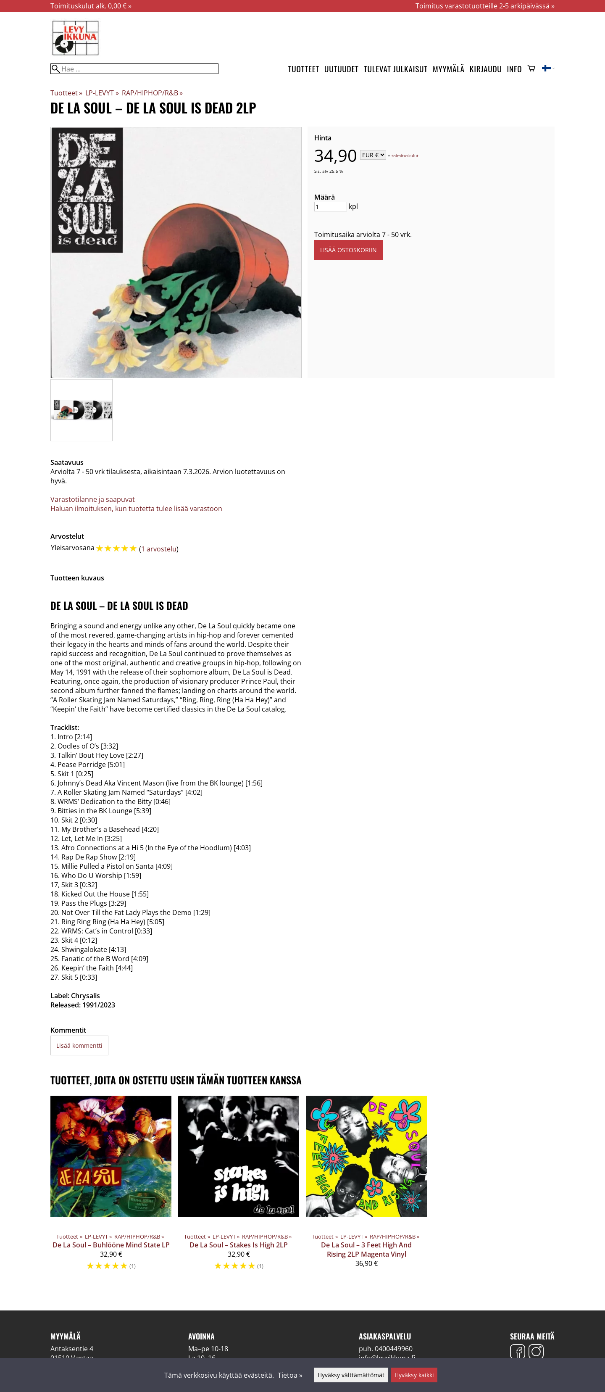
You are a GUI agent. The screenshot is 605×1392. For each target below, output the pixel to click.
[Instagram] (536, 1352)
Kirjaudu (486, 69)
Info (514, 69)
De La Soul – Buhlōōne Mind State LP (111, 1245)
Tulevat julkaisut (396, 69)
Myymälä (449, 69)
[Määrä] (330, 206)
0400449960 (394, 1348)
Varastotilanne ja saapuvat (92, 499)
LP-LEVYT (101, 93)
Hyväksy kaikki (414, 1375)
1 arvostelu (158, 549)
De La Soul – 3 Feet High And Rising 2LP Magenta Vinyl (366, 1249)
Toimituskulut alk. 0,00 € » (91, 6)
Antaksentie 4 (71, 1348)
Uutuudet (341, 69)
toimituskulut (405, 155)
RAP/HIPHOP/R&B (152, 93)
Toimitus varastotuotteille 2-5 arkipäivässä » (485, 6)
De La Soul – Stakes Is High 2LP (238, 1245)
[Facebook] (517, 1352)
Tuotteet (303, 69)
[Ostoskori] (531, 69)
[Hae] (134, 68)
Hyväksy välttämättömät (351, 1375)
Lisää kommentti (79, 1045)
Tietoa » (290, 1375)
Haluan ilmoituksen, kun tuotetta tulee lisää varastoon (136, 508)
